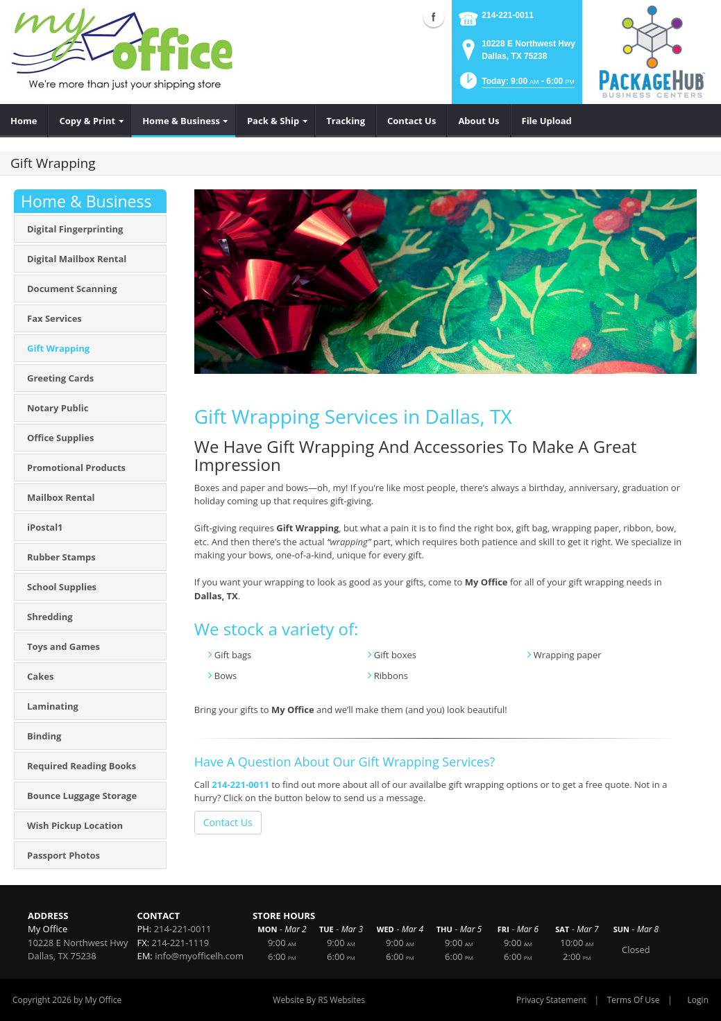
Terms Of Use (633, 1000)
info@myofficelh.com (199, 956)
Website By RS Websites (319, 1000)
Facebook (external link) (433, 16)
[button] (516, 85)
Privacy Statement (551, 1000)
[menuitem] (24, 120)
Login (698, 1000)
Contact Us (228, 822)
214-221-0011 (508, 15)
